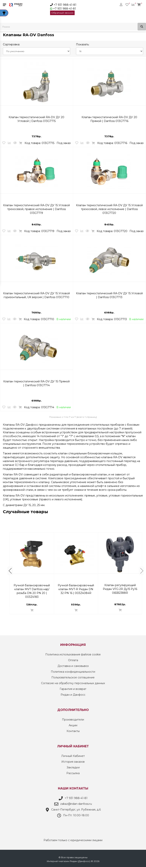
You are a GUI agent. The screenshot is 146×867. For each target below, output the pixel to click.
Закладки (73, 767)
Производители (73, 719)
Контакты (73, 731)
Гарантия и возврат (73, 689)
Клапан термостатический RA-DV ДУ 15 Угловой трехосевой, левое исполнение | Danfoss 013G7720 (109, 207)
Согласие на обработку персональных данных (73, 683)
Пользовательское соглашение (73, 677)
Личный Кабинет (73, 756)
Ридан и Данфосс (73, 694)
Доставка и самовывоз (73, 666)
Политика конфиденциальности (73, 671)
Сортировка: (11, 44)
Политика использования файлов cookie (73, 654)
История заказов (73, 761)
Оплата (73, 660)
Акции (73, 725)
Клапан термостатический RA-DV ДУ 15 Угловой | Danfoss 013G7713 (109, 295)
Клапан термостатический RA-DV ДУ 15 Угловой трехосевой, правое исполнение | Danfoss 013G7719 (36, 207)
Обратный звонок (62, 12)
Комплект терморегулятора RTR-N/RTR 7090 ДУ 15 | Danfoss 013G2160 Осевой (76, 587)
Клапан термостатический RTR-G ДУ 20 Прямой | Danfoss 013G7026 (32, 587)
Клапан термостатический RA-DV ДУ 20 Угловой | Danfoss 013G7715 (36, 119)
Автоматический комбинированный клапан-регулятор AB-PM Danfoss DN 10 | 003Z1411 (120, 587)
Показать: (82, 44)
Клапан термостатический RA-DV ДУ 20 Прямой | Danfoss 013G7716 (109, 119)
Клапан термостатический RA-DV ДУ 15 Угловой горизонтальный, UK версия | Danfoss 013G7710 (36, 295)
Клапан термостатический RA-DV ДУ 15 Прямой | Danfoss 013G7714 (36, 383)
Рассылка (73, 773)
